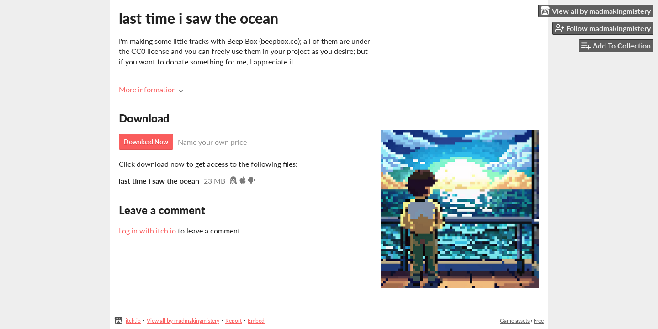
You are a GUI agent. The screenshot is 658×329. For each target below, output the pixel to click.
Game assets (515, 320)
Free (539, 320)
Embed (256, 320)
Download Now (146, 142)
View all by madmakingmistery (183, 320)
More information (151, 89)
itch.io (133, 320)
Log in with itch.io (147, 230)
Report (233, 320)
